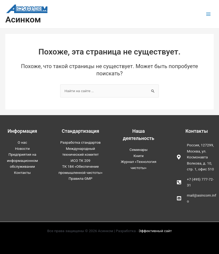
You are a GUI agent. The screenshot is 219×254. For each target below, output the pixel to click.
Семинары (138, 149)
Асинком (23, 19)
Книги (138, 156)
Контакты (22, 172)
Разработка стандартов (80, 142)
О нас (22, 142)
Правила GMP (80, 178)
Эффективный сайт (155, 231)
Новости (22, 148)
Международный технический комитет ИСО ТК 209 (80, 154)
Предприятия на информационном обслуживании (22, 160)
